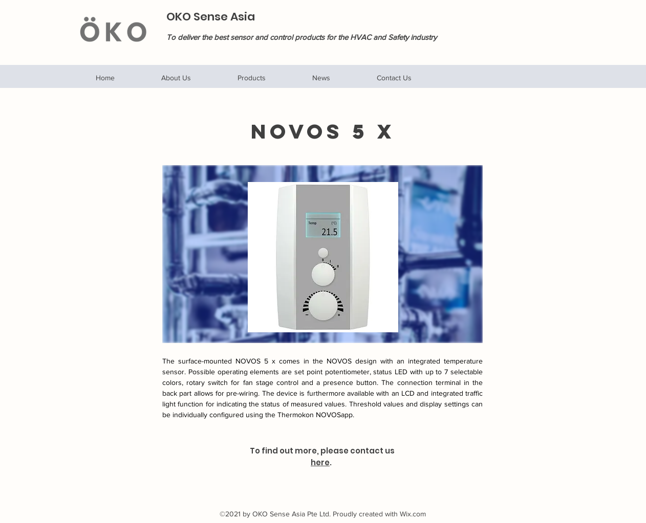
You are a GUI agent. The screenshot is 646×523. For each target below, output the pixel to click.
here (320, 462)
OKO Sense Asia (210, 17)
